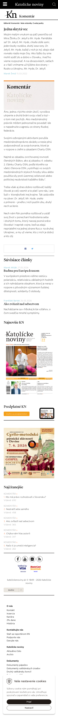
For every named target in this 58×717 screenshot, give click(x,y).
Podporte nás (13, 637)
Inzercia (11, 613)
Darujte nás (12, 640)
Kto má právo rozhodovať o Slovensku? (26, 497)
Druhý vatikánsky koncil (19, 671)
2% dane (11, 620)
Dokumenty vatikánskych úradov (23, 668)
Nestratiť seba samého (17, 509)
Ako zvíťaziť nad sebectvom (21, 304)
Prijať (29, 702)
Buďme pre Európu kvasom (21, 270)
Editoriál (7, 23)
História (11, 623)
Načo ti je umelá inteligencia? (21, 545)
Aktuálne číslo (14, 651)
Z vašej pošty (38, 23)
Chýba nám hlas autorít (18, 533)
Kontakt (11, 610)
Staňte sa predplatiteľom (16, 414)
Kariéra (10, 617)
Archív (11, 590)
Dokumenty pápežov (17, 665)
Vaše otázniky (26, 23)
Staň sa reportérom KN (18, 634)
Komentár (15, 23)
